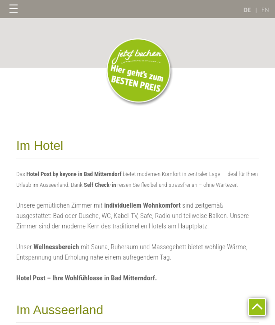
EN (265, 10)
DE (247, 10)
